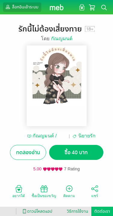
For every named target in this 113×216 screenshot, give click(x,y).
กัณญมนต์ (61, 38)
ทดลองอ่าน (28, 152)
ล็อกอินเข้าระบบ (21, 7)
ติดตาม (69, 191)
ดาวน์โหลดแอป (36, 211)
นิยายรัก (87, 135)
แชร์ (94, 191)
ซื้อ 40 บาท (76, 152)
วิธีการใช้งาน (77, 211)
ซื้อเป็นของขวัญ (44, 191)
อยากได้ (18, 191)
